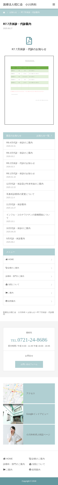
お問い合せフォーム (29, 364)
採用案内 (10, 301)
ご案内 (9, 293)
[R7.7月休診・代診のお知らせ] (29, 41)
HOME (10, 259)
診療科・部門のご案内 (15, 276)
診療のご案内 (12, 268)
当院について (12, 284)
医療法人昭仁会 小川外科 (20, 4)
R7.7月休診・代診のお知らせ (29, 49)
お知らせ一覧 (43, 135)
